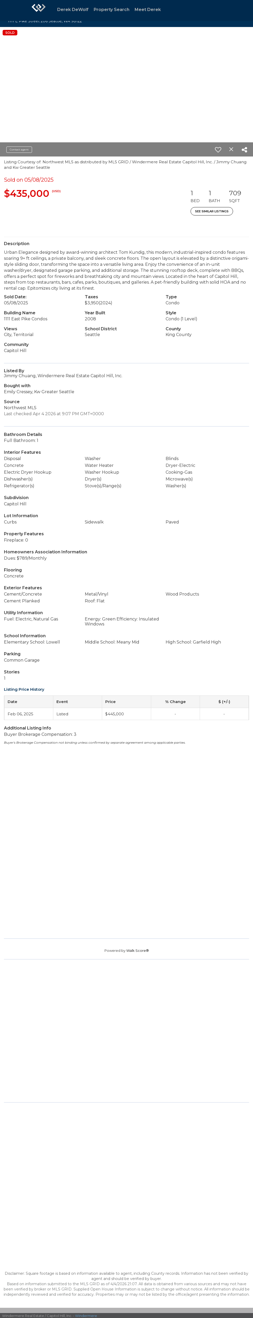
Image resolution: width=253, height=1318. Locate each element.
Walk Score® (137, 950)
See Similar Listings (212, 211)
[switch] (218, 150)
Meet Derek (148, 9)
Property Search (111, 9)
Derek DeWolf (72, 9)
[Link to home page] (38, 10)
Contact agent (19, 149)
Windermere (86, 1316)
